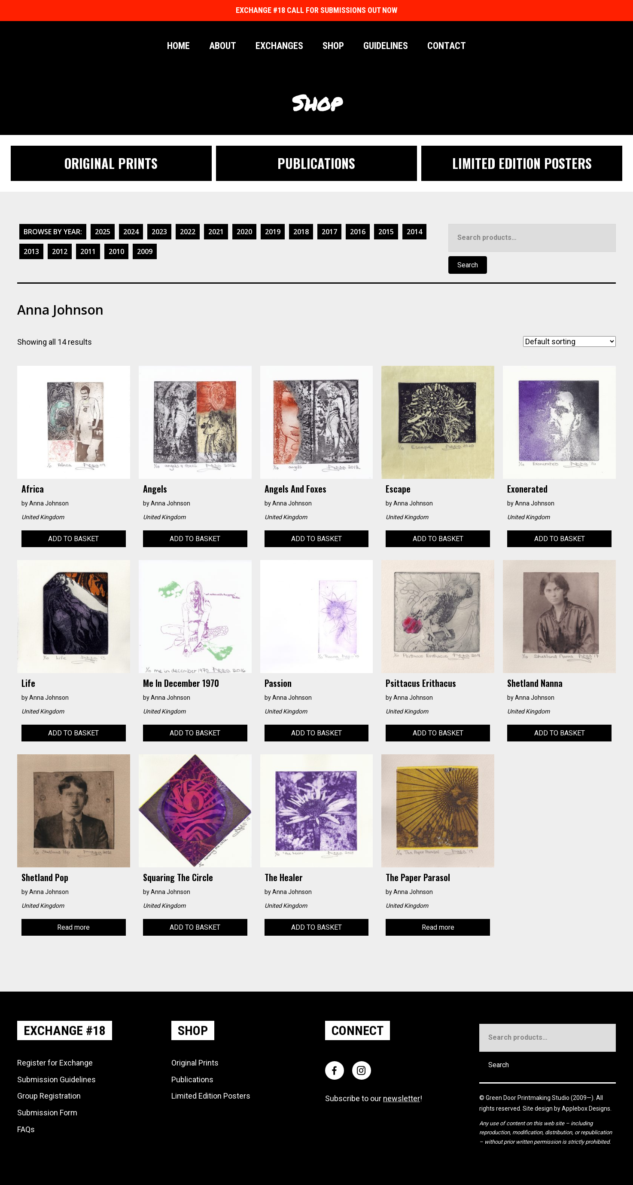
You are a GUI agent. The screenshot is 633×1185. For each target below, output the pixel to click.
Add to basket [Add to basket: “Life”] (73, 733)
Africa (32, 488)
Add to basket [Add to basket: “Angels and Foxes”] (316, 539)
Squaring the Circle (178, 877)
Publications (192, 1079)
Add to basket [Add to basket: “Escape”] (438, 539)
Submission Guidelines (56, 1079)
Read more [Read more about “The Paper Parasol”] (438, 927)
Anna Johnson (49, 503)
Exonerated (527, 488)
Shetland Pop (44, 877)
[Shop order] (569, 341)
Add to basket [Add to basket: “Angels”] (195, 539)
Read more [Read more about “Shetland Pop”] (73, 927)
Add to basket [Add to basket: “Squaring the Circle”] (195, 927)
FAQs (26, 1129)
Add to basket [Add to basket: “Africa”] (73, 539)
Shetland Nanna (535, 683)
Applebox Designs (586, 1108)
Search (467, 265)
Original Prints (195, 1062)
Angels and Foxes (295, 488)
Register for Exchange (55, 1062)
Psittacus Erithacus (421, 683)
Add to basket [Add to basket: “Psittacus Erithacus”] (438, 733)
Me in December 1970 (181, 683)
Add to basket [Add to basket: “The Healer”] (316, 927)
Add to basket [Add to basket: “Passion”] (316, 733)
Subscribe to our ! (373, 1098)
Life (28, 683)
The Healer (284, 877)
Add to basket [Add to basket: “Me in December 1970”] (195, 733)
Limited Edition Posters (210, 1095)
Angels (155, 488)
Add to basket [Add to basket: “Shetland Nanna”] (559, 733)
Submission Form (47, 1112)
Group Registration (49, 1095)
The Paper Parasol (418, 877)
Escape (398, 488)
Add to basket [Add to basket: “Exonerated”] (559, 539)
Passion (278, 683)
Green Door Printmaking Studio (528, 1097)
